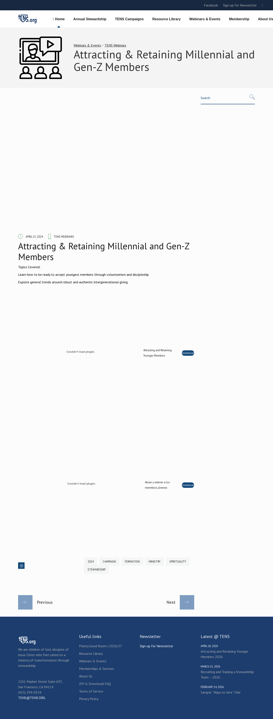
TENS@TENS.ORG (31, 698)
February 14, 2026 (212, 687)
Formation (132, 561)
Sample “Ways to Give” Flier (221, 692)
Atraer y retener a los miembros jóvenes (157, 485)
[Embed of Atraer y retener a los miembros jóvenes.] (81, 483)
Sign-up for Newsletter (240, 5)
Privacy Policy (88, 699)
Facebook (211, 5)
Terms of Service (91, 691)
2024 (91, 561)
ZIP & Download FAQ (95, 684)
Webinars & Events (87, 45)
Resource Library (91, 653)
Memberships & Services (96, 668)
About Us (85, 676)
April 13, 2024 (34, 237)
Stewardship (96, 569)
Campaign (109, 561)
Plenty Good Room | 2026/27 (100, 646)
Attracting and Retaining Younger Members (157, 352)
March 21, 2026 (210, 666)
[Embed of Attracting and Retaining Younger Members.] (80, 351)
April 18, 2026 (209, 646)
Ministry (154, 561)
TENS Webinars (115, 45)
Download (188, 353)
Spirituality (177, 561)
